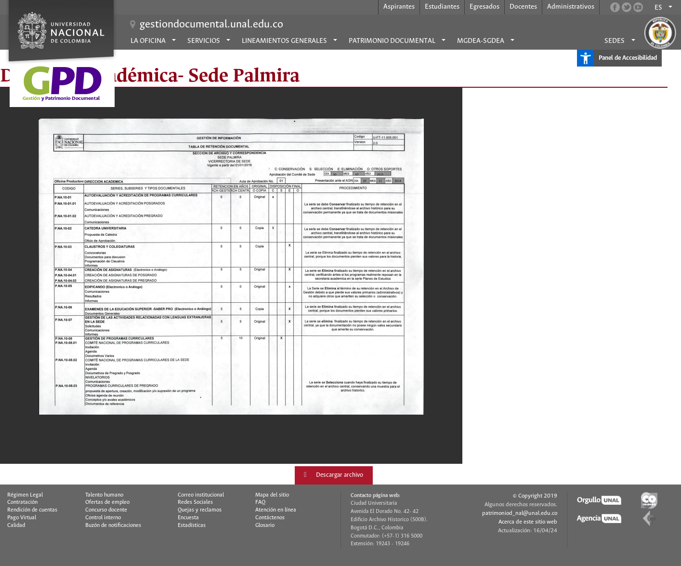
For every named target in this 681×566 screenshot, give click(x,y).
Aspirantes (399, 7)
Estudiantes (442, 7)
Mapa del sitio (272, 495)
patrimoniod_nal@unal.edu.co (519, 513)
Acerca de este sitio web (527, 522)
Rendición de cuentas (32, 510)
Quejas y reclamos (200, 510)
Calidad (16, 525)
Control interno (103, 518)
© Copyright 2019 (535, 496)
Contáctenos (270, 518)
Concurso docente (106, 510)
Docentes (523, 7)
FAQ (260, 502)
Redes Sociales (195, 502)
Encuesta (188, 518)
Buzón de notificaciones (113, 525)
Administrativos (570, 7)
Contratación (22, 502)
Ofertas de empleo (107, 502)
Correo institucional (201, 495)
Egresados (484, 7)
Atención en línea (275, 510)
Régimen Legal (25, 495)
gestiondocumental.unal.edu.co (211, 24)
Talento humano (104, 495)
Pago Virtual (21, 518)
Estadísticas (192, 525)
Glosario (265, 525)
